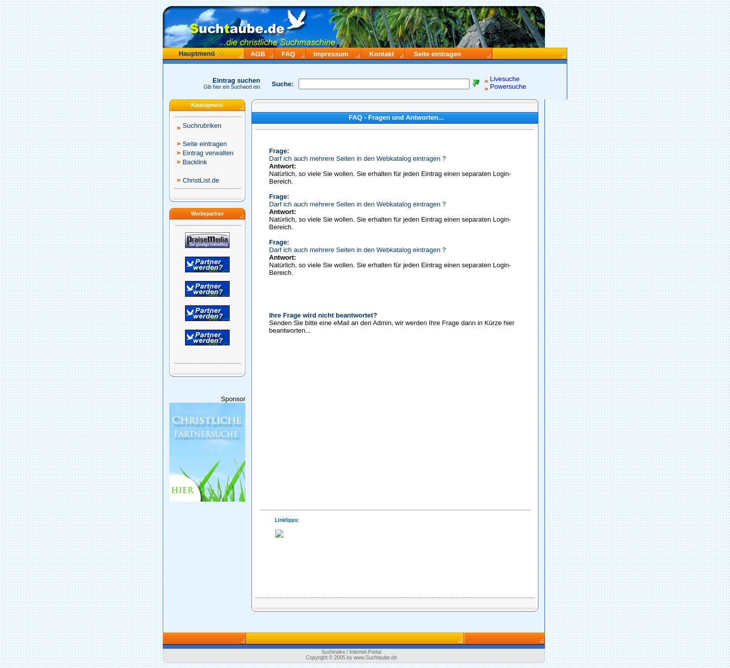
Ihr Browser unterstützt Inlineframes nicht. (394, 545)
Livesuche (505, 79)
